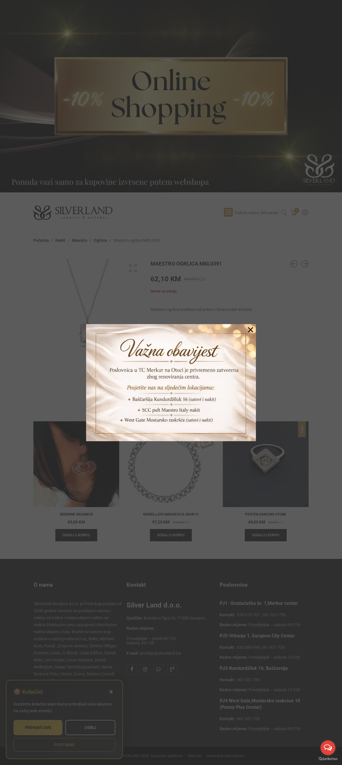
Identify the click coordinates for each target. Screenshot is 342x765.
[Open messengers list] (328, 747)
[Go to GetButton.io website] (328, 759)
